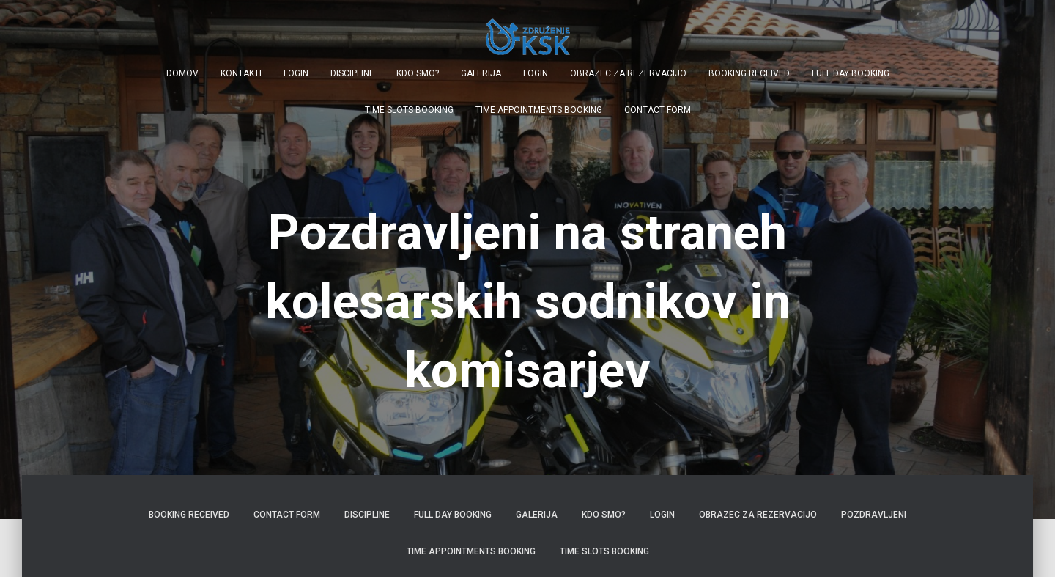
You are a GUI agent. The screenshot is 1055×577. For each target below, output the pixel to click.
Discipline (352, 73)
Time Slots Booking (409, 110)
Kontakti (241, 73)
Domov (182, 73)
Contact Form (657, 110)
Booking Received (749, 73)
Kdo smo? (417, 73)
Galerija (481, 73)
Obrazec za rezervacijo (628, 73)
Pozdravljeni (873, 515)
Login (296, 73)
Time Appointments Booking (538, 110)
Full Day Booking (850, 73)
